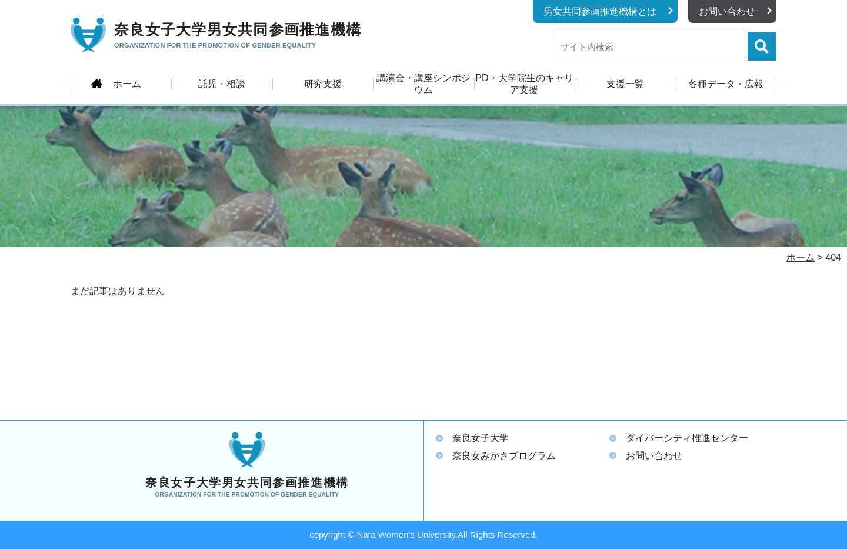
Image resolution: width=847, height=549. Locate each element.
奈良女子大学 (480, 438)
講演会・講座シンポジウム (423, 83)
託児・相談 (221, 84)
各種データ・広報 (725, 84)
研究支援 (323, 84)
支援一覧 (625, 84)
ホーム (127, 84)
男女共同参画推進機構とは (599, 11)
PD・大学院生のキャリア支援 (524, 83)
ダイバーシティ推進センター (687, 438)
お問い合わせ (727, 11)
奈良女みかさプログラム (504, 456)
